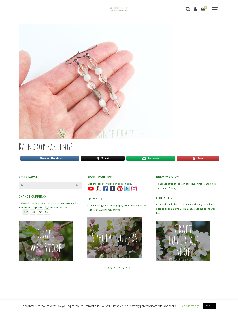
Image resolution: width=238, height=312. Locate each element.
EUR (33, 212)
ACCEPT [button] (210, 306)
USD (40, 212)
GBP (25, 212)
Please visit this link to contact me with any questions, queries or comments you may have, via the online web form (186, 209)
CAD (47, 212)
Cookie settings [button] (190, 306)
